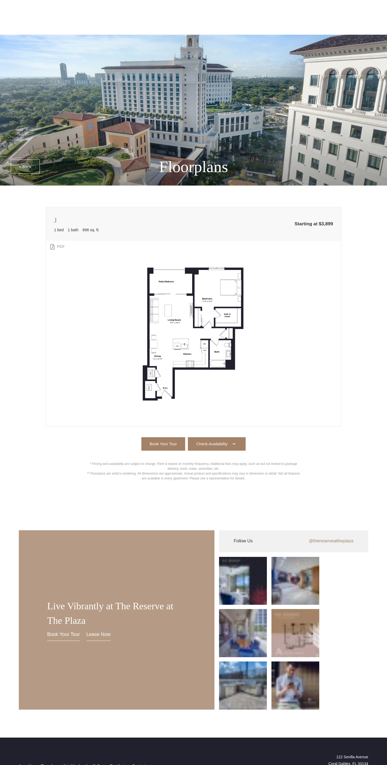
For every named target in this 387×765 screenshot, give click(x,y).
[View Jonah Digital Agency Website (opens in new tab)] (29, 726)
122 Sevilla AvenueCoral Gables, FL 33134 (348, 705)
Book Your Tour (63, 607)
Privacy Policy (126, 738)
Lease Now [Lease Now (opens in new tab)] (98, 607)
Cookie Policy (156, 738)
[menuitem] (27, 711)
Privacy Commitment (189, 738)
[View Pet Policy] (357, 730)
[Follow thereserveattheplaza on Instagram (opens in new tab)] (293, 541)
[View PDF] (57, 246)
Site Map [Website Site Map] (219, 738)
